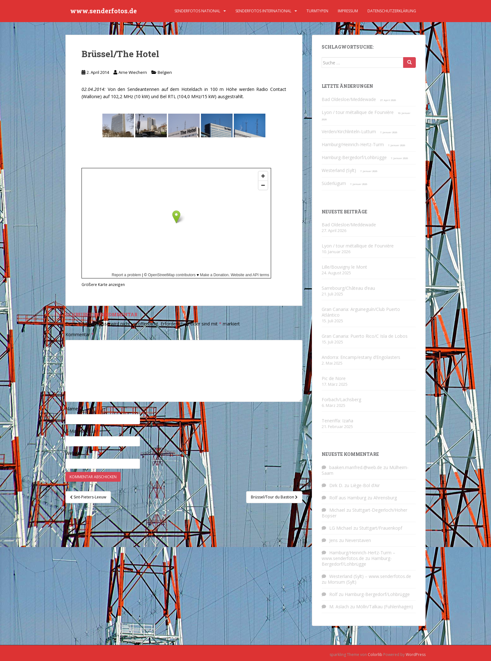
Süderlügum (334, 183)
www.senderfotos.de (103, 11)
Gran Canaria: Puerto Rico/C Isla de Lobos (365, 336)
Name (73, 409)
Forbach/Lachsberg (341, 399)
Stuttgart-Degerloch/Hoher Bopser (364, 513)
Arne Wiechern (132, 72)
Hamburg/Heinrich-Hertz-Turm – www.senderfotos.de (358, 555)
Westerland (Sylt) (339, 170)
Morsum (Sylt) (342, 582)
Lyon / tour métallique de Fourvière (358, 112)
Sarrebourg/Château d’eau (348, 288)
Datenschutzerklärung (391, 11)
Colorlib (375, 654)
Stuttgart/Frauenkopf (380, 528)
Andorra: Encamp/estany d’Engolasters (361, 357)
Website (73, 453)
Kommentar (79, 334)
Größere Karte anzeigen (103, 284)
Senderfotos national (197, 11)
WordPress (416, 654)
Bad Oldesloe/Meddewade (349, 99)
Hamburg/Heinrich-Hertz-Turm (353, 144)
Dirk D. (336, 485)
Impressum (348, 11)
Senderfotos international (263, 11)
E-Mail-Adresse (82, 431)
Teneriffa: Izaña (337, 421)
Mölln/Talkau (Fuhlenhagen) (384, 607)
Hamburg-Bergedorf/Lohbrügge (354, 157)
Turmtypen (317, 11)
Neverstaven (358, 540)
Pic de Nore (334, 378)
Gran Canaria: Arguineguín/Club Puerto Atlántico (361, 312)
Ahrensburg (385, 498)
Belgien (165, 72)
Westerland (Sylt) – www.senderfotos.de (370, 576)
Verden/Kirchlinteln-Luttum (349, 131)
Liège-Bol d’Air (365, 485)
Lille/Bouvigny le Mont (344, 267)
